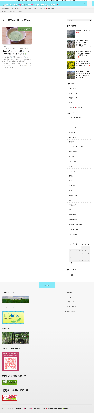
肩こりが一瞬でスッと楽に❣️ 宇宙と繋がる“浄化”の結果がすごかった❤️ (83, 67)
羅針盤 (71, 203)
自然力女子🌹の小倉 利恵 (52, 10)
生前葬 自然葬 (30, 10)
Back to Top (47, 288)
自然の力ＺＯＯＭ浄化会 (76, 231)
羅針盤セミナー (73, 207)
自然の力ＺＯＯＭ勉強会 (76, 227)
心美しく (26, 52)
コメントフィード (72, 309)
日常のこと (72, 169)
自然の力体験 (73, 217)
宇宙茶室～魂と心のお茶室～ (77, 150)
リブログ (71, 126)
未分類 (71, 179)
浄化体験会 (72, 188)
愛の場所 (71, 160)
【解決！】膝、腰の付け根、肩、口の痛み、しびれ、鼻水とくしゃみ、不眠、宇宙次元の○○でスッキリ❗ (83, 48)
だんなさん (15, 52)
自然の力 (71, 212)
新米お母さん (73, 164)
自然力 (40, 10)
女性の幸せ (72, 136)
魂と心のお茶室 (25, 33)
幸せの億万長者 (73, 155)
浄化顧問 (71, 193)
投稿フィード (70, 304)
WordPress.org (71, 314)
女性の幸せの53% (18, 10)
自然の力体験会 (73, 222)
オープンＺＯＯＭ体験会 (76, 121)
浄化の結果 (72, 184)
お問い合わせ (6, 10)
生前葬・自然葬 (73, 198)
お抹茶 (9, 52)
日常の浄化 (72, 174)
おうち (5, 52)
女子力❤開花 (72, 131)
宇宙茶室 (21, 52)
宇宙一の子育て (73, 140)
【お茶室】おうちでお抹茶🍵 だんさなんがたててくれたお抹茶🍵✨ (16, 56)
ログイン (69, 299)
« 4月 (70, 265)
